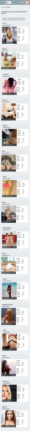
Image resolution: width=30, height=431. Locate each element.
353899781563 (6, 306)
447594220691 (6, 332)
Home (2, 7)
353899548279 (6, 102)
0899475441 (5, 51)
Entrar (23, 2)
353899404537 (6, 76)
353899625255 (6, 127)
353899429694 (6, 153)
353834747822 (6, 178)
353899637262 (6, 255)
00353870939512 (7, 281)
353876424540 (6, 204)
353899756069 (6, 25)
